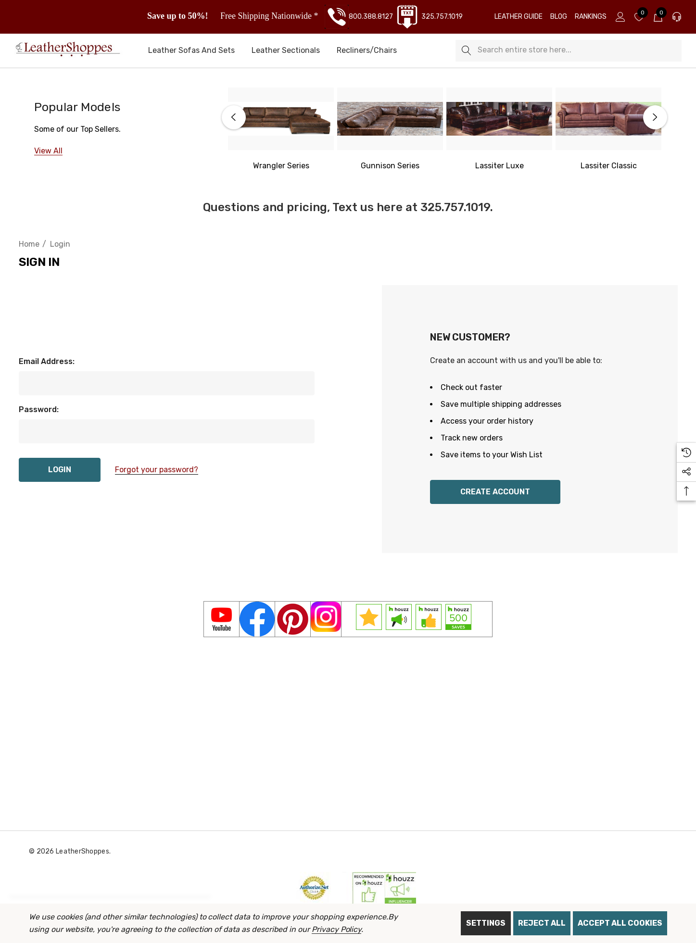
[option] (281, 130)
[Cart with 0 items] (657, 17)
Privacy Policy (336, 929)
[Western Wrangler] (281, 166)
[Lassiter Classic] (608, 119)
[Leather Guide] (518, 17)
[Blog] (558, 17)
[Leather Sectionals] (286, 51)
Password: (39, 409)
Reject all (542, 923)
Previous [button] (234, 117)
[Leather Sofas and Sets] (191, 51)
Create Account (495, 491)
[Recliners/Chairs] (367, 51)
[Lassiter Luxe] (499, 119)
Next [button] (655, 117)
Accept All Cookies (620, 923)
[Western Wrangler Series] (281, 119)
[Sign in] (619, 17)
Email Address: (47, 361)
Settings (486, 923)
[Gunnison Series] (390, 119)
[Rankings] (590, 17)
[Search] (466, 51)
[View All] (48, 150)
